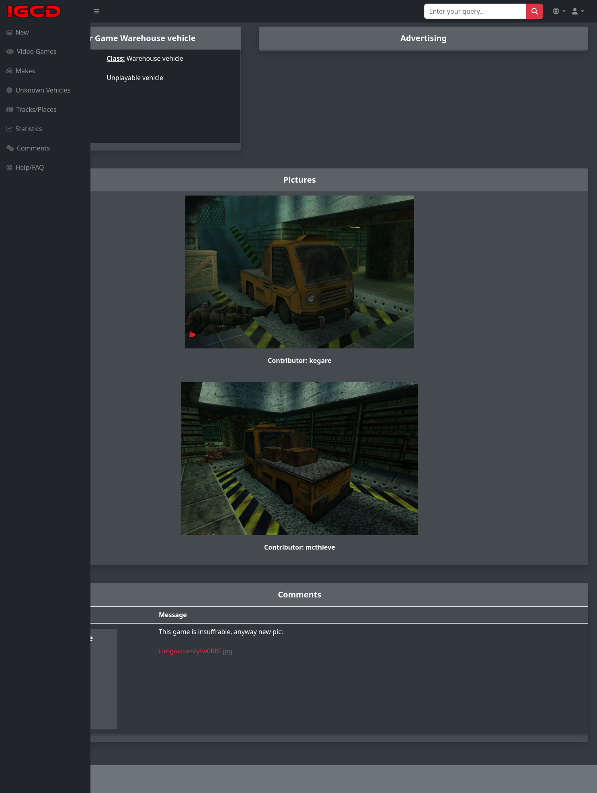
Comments (28, 148)
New (17, 32)
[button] (559, 11)
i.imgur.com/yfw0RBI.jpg (262, 651)
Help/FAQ (25, 167)
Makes (20, 70)
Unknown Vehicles (38, 90)
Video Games (31, 51)
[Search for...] (475, 11)
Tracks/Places (31, 109)
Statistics (24, 128)
